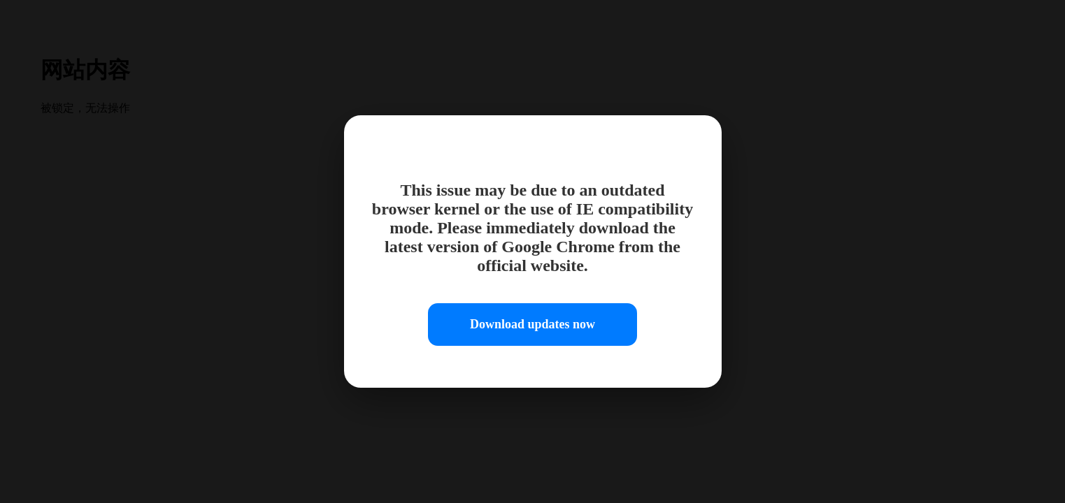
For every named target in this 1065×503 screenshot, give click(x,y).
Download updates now (532, 324)
